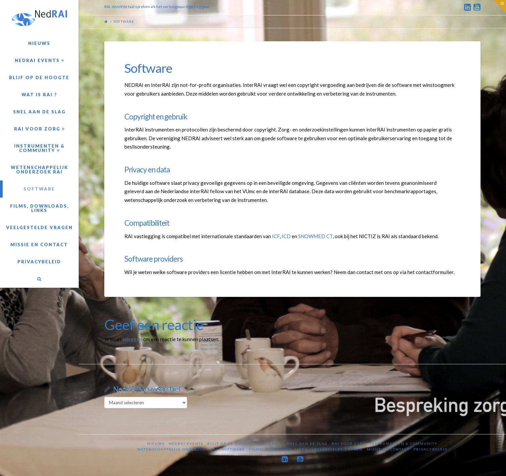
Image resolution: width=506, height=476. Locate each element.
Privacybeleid (430, 449)
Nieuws (156, 443)
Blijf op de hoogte (229, 443)
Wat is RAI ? (269, 443)
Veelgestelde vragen (337, 449)
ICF (276, 236)
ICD (286, 236)
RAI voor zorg (349, 443)
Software (233, 449)
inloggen (132, 339)
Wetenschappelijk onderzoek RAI (177, 449)
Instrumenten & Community (404, 443)
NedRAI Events (186, 443)
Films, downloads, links (278, 449)
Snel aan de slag (307, 443)
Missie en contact (388, 449)
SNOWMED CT (315, 236)
